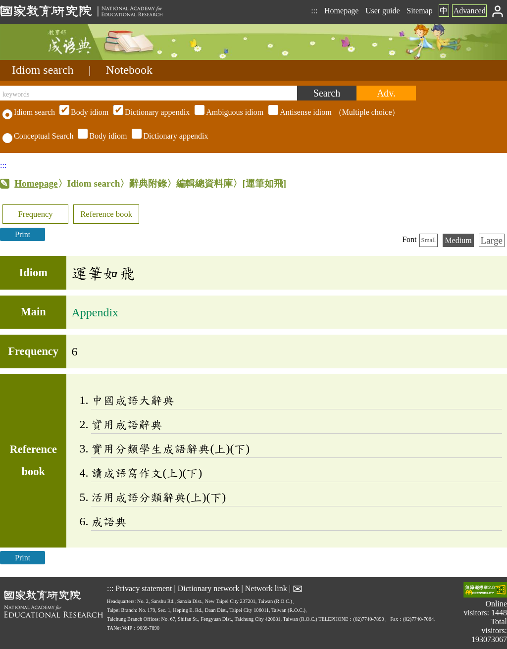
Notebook (128, 69)
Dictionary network (209, 588)
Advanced (470, 10)
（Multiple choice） (228, 112)
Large (492, 240)
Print (22, 234)
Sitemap (419, 10)
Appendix (94, 312)
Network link (266, 588)
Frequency (35, 214)
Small (428, 240)
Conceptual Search (37, 136)
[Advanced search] (386, 93)
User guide (382, 10)
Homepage (341, 10)
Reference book (106, 214)
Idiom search (43, 69)
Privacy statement (143, 588)
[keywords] (148, 93)
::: (314, 10)
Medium (458, 240)
